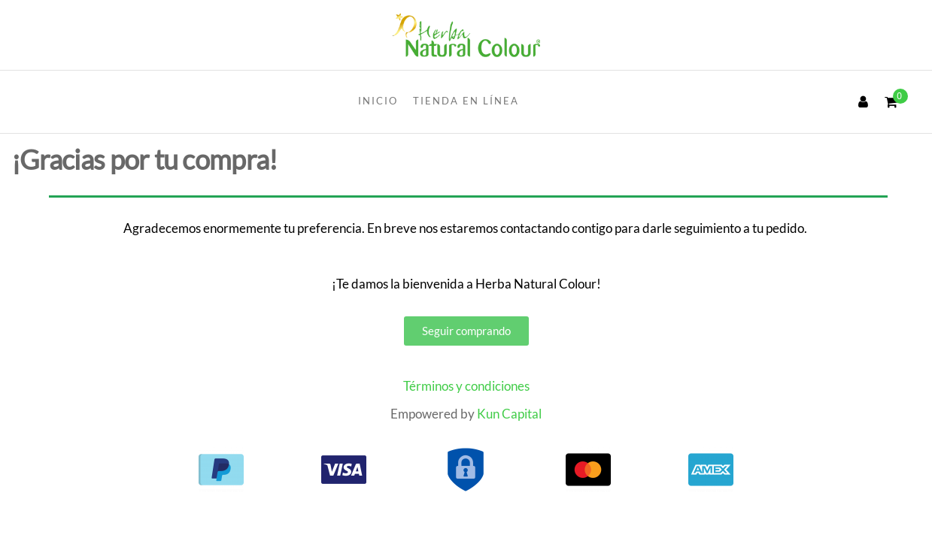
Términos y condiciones (466, 386)
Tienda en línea (466, 101)
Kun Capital (509, 414)
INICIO (378, 101)
